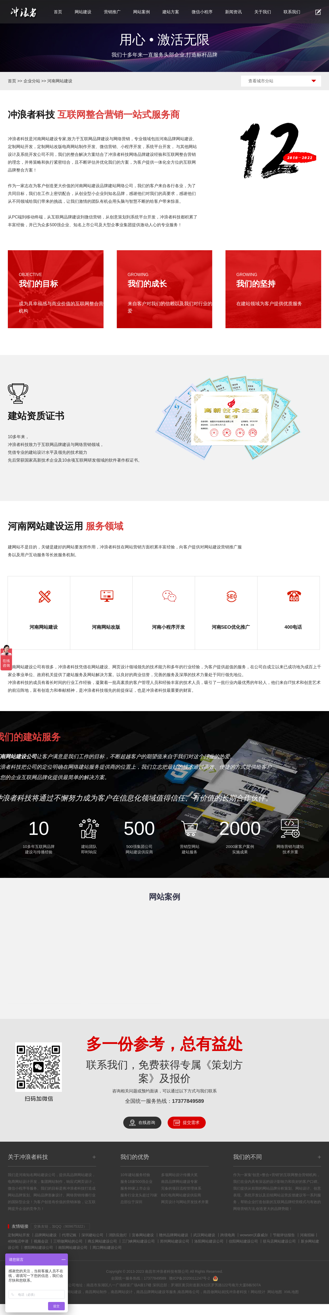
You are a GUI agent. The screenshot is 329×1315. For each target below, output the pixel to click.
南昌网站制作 (96, 1303)
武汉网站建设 (204, 1246)
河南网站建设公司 (24, 678)
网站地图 (274, 1303)
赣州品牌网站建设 (173, 1246)
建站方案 (170, 12)
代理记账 (69, 1246)
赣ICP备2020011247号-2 (189, 1289)
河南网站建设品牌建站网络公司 (104, 186)
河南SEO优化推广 (230, 632)
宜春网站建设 (143, 1246)
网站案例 (141, 12)
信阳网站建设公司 (243, 1252)
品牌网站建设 (46, 1246)
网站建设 (83, 12)
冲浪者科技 (238, 1303)
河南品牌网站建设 (176, 139)
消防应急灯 (118, 1246)
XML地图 (291, 1303)
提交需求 (191, 1133)
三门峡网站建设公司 (138, 1252)
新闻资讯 (233, 12)
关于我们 (262, 12)
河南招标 (307, 1246)
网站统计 (258, 1303)
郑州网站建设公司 (174, 1252)
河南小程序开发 (168, 627)
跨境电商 (227, 1246)
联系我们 (292, 12)
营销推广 (112, 12)
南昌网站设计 (122, 1303)
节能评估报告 (284, 1246)
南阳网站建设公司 (72, 1258)
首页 (58, 12)
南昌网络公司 (188, 1303)
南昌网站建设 (70, 1303)
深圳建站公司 (92, 1246)
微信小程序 (202, 12)
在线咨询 (146, 1133)
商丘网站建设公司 (102, 1252)
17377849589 (188, 1112)
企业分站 (32, 81)
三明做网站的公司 (68, 1252)
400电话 (293, 627)
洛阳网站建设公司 (209, 1252)
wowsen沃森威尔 (254, 1246)
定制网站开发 (19, 1246)
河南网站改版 (106, 627)
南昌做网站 (212, 1303)
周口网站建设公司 (107, 1258)
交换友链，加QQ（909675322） (60, 1237)
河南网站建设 (59, 81)
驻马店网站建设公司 (279, 1252)
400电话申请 (18, 1252)
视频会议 (41, 1252)
